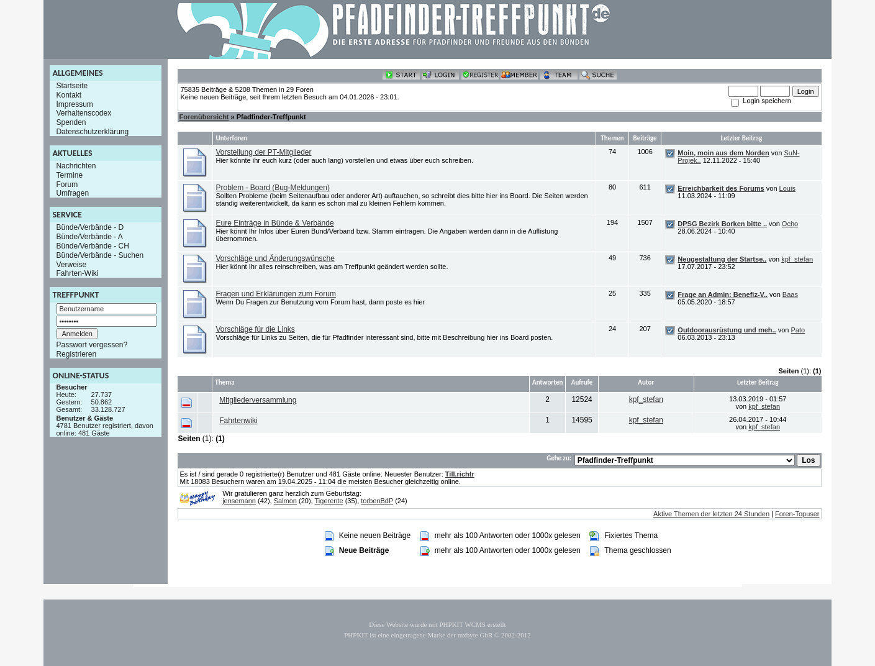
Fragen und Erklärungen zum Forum (275, 294)
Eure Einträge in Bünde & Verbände (274, 223)
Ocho (790, 223)
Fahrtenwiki (238, 420)
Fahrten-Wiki (77, 273)
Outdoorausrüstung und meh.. (727, 330)
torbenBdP (377, 500)
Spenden (71, 122)
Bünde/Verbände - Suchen (99, 255)
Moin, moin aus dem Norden (723, 153)
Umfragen (72, 193)
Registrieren (76, 354)
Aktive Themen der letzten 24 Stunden (711, 514)
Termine (69, 175)
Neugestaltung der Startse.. (722, 259)
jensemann (239, 500)
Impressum (74, 103)
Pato (798, 330)
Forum (67, 184)
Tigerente (329, 500)
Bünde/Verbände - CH (92, 246)
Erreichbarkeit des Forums (721, 188)
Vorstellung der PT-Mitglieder (263, 152)
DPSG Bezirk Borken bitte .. (722, 223)
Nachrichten (76, 166)
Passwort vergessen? (91, 344)
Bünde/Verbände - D (90, 227)
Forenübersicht (204, 117)
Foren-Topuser (797, 514)
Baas (790, 294)
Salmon (285, 500)
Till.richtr (459, 474)
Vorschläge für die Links (254, 329)
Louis (787, 188)
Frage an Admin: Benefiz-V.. (723, 294)
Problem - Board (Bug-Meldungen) (272, 187)
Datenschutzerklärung (92, 131)
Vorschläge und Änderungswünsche (274, 258)
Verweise (71, 264)
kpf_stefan (797, 259)
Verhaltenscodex (83, 113)
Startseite (72, 85)
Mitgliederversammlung (257, 400)
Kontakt (68, 95)
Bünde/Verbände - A (89, 236)
